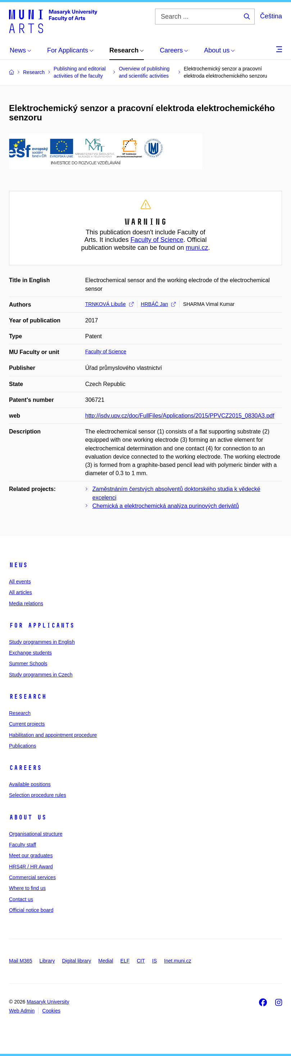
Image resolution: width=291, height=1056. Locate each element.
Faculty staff (22, 845)
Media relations (26, 603)
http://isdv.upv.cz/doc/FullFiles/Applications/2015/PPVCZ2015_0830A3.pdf (179, 416)
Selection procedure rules (37, 795)
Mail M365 (20, 961)
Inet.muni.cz (177, 961)
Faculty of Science (157, 239)
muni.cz (197, 247)
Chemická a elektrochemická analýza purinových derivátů (165, 506)
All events (20, 581)
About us (27, 817)
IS (154, 961)
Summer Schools (28, 663)
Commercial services (32, 877)
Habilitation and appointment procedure (53, 735)
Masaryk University (48, 1002)
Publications (22, 746)
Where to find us (27, 888)
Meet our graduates (31, 855)
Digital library (76, 961)
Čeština (271, 16)
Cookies (51, 1011)
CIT (141, 961)
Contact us (21, 899)
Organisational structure (36, 834)
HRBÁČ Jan (158, 304)
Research (27, 697)
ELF (125, 961)
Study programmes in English (42, 642)
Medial (105, 961)
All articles (20, 592)
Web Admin (22, 1011)
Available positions (30, 784)
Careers (25, 768)
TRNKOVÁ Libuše (109, 304)
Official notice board (31, 910)
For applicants (41, 625)
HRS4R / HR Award (31, 866)
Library (47, 961)
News (18, 565)
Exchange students (30, 653)
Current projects (27, 724)
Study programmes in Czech (41, 675)
